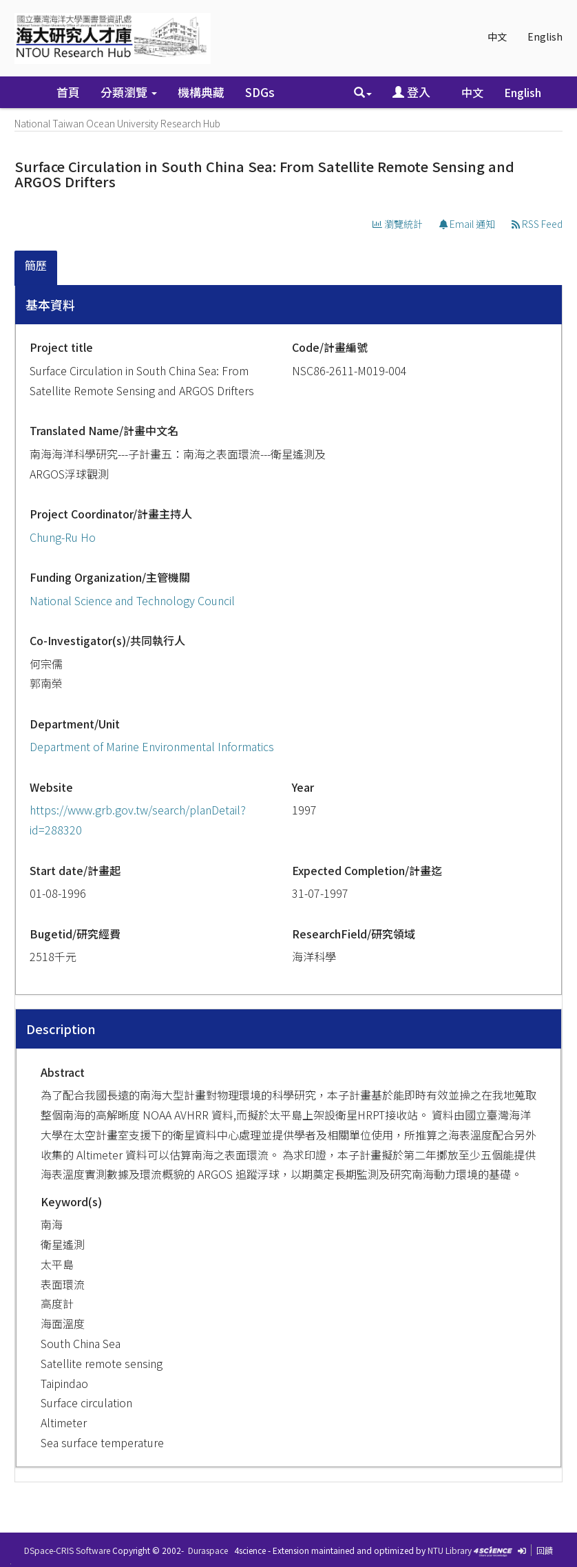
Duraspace (208, 1550)
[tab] (36, 268)
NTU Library (450, 1550)
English (545, 36)
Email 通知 (467, 224)
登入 (411, 92)
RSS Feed (537, 224)
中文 (497, 36)
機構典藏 (201, 92)
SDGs (260, 92)
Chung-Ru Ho (63, 537)
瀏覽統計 (398, 224)
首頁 (68, 92)
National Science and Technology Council (132, 600)
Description (61, 1029)
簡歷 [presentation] (36, 265)
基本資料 (50, 304)
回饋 (544, 1550)
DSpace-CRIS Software (67, 1550)
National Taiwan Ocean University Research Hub (117, 123)
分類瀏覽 (129, 92)
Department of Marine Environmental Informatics (152, 746)
